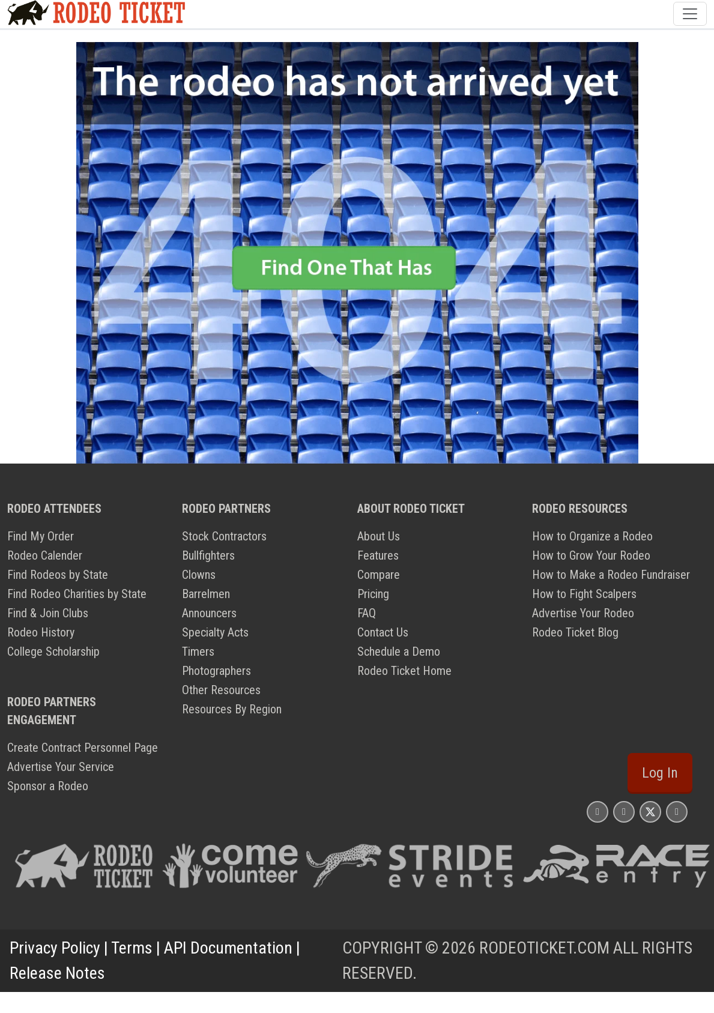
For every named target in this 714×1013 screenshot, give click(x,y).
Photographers (216, 671)
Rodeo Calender (44, 555)
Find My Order (40, 536)
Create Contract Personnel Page (82, 747)
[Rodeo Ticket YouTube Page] (677, 811)
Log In (660, 772)
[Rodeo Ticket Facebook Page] (624, 811)
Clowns (199, 574)
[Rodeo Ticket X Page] (650, 811)
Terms (132, 948)
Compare (378, 574)
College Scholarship (53, 651)
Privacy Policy (55, 948)
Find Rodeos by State (57, 574)
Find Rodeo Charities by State (77, 594)
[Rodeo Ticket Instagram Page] (597, 811)
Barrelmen (206, 594)
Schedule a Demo (398, 651)
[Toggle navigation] (690, 14)
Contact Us (382, 632)
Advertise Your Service (60, 767)
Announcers (209, 613)
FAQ (366, 613)
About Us (378, 536)
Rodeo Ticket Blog (575, 632)
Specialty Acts (215, 632)
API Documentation (228, 948)
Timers (198, 651)
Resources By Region (232, 709)
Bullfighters (208, 555)
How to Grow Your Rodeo (591, 555)
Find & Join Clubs (47, 613)
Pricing (373, 594)
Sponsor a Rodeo (47, 786)
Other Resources (221, 690)
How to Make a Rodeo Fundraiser (611, 574)
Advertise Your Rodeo (583, 613)
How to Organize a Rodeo (592, 536)
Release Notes (57, 973)
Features (378, 555)
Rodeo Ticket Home (404, 671)
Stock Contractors (224, 536)
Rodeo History (40, 632)
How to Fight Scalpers (584, 594)
